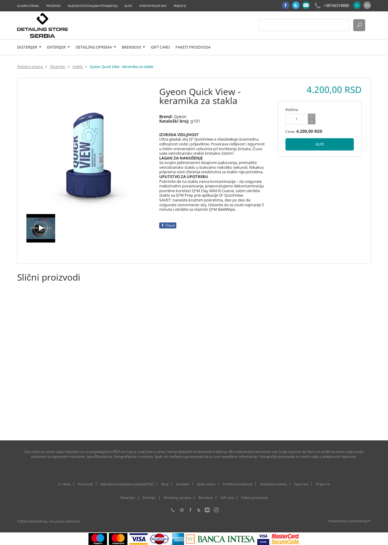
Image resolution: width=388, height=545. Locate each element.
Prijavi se (180, 6)
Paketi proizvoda (192, 47)
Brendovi (133, 47)
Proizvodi (53, 6)
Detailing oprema (96, 47)
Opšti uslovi (206, 484)
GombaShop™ (359, 521)
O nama (64, 484)
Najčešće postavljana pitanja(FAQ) (93, 6)
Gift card (160, 47)
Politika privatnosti (237, 484)
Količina (291, 109)
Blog (128, 6)
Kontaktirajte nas (152, 6)
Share (167, 225)
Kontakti (182, 484)
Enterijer (58, 47)
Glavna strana (28, 6)
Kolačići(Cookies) (273, 484)
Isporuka (301, 484)
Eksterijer (29, 47)
